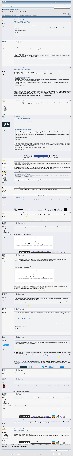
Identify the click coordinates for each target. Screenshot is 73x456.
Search (10, 9)
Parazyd (3, 100)
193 (7, 14)
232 (61, 14)
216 (39, 14)
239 (11, 15)
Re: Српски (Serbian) (20, 19)
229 (57, 14)
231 (60, 14)
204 (22, 14)
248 (23, 15)
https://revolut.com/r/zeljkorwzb (19, 203)
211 (32, 14)
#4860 (70, 428)
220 (44, 14)
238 (9, 15)
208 (28, 14)
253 (30, 15)
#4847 (70, 171)
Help (7, 9)
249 (25, 15)
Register (15, 9)
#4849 (70, 197)
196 (11, 14)
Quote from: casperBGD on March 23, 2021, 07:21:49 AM (22, 173)
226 (53, 14)
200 (16, 14)
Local (8, 11)
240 (12, 15)
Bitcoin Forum (4, 11)
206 (25, 14)
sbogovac (4, 378)
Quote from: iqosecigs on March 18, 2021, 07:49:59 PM (22, 69)
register (14, 6)
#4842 (70, 41)
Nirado (3, 186)
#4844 (70, 100)
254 (32, 15)
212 (33, 14)
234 (3, 15)
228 (56, 14)
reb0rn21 (4, 197)
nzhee (3, 369)
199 (15, 14)
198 (14, 14)
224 (50, 14)
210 (30, 14)
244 (18, 15)
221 (46, 14)
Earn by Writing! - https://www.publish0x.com (42, 195)
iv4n (3, 336)
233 (2, 15)
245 (19, 15)
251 (28, 15)
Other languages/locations (14, 11)
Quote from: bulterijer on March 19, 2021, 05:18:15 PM (22, 118)
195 (9, 14)
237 (8, 15)
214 (36, 14)
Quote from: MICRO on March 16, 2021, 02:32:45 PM (21, 21)
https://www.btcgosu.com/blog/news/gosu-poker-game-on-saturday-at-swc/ (27, 362)
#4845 (70, 116)
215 (37, 14)
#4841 (70, 19)
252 (29, 15)
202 (19, 14)
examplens (4, 222)
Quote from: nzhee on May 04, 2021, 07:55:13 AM (21, 380)
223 (49, 14)
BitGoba (4, 254)
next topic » (69, 14)
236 (6, 15)
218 (41, 14)
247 (22, 15)
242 (15, 15)
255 (33, 15)
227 (54, 14)
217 (40, 14)
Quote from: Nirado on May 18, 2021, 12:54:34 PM (21, 430)
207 (26, 14)
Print (69, 15)
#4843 (70, 67)
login (11, 6)
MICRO (3, 116)
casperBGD (4, 159)
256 (35, 15)
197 (12, 14)
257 (36, 15)
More (19, 9)
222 (47, 14)
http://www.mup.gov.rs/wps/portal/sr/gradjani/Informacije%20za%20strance (27, 356)
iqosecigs (4, 41)
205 (23, 14)
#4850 (70, 212)
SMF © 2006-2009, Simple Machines (40, 454)
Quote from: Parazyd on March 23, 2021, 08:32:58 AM (21, 338)
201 (18, 14)
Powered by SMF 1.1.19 (30, 454)
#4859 (70, 419)
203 (21, 14)
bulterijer (4, 19)
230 (58, 14)
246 (21, 15)
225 (51, 14)
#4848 (70, 187)
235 (5, 15)
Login (13, 9)
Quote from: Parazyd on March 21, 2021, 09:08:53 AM (21, 162)
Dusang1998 (4, 293)
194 (8, 14)
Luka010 (4, 308)
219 (43, 14)
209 (29, 14)
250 (26, 15)
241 (13, 15)
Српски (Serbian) (23, 11)
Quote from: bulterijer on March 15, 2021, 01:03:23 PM (22, 22)
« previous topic (66, 13)
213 (34, 14)
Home (4, 9)
